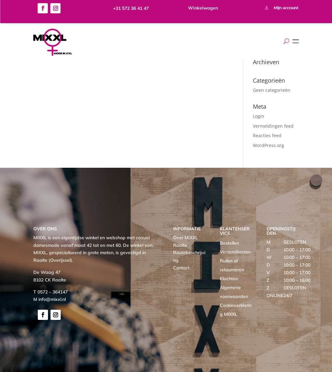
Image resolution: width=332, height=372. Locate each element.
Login (258, 116)
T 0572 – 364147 (50, 292)
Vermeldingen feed (273, 126)
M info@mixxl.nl (49, 299)
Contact (181, 268)
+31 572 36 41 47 (131, 8)
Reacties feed (267, 135)
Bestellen (229, 243)
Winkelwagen (203, 8)
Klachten (229, 278)
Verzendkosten (235, 252)
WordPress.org (268, 145)
